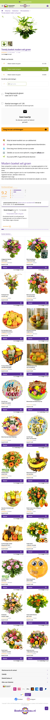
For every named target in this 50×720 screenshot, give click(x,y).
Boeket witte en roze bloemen (26, 202)
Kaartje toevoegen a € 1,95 (15, 103)
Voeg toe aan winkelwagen (25, 129)
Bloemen (8, 11)
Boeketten (15, 11)
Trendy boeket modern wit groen (11, 13)
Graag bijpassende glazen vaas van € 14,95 (14, 94)
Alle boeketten (24, 11)
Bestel (12, 267)
